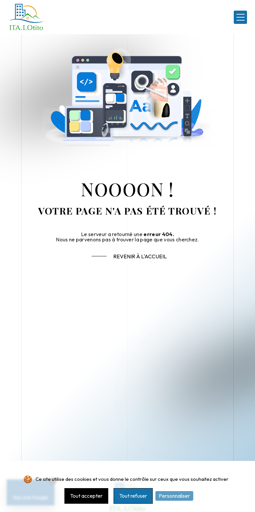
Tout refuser (133, 495)
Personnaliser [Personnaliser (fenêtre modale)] (174, 495)
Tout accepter (86, 495)
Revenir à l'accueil (140, 256)
